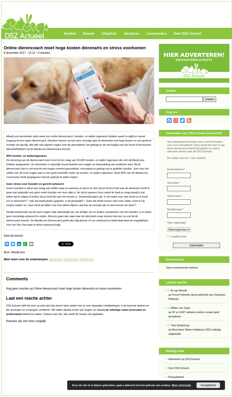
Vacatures (131, 33)
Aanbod (70, 33)
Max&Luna (87, 259)
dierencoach (71, 259)
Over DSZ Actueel (187, 33)
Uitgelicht (109, 33)
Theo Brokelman (180, 325)
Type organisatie (176, 222)
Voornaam (173, 182)
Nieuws (88, 33)
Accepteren (208, 385)
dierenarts (55, 259)
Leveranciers (156, 33)
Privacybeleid (176, 377)
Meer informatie (181, 385)
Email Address (176, 169)
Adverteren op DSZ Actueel (184, 359)
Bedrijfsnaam (175, 209)
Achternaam (174, 195)
